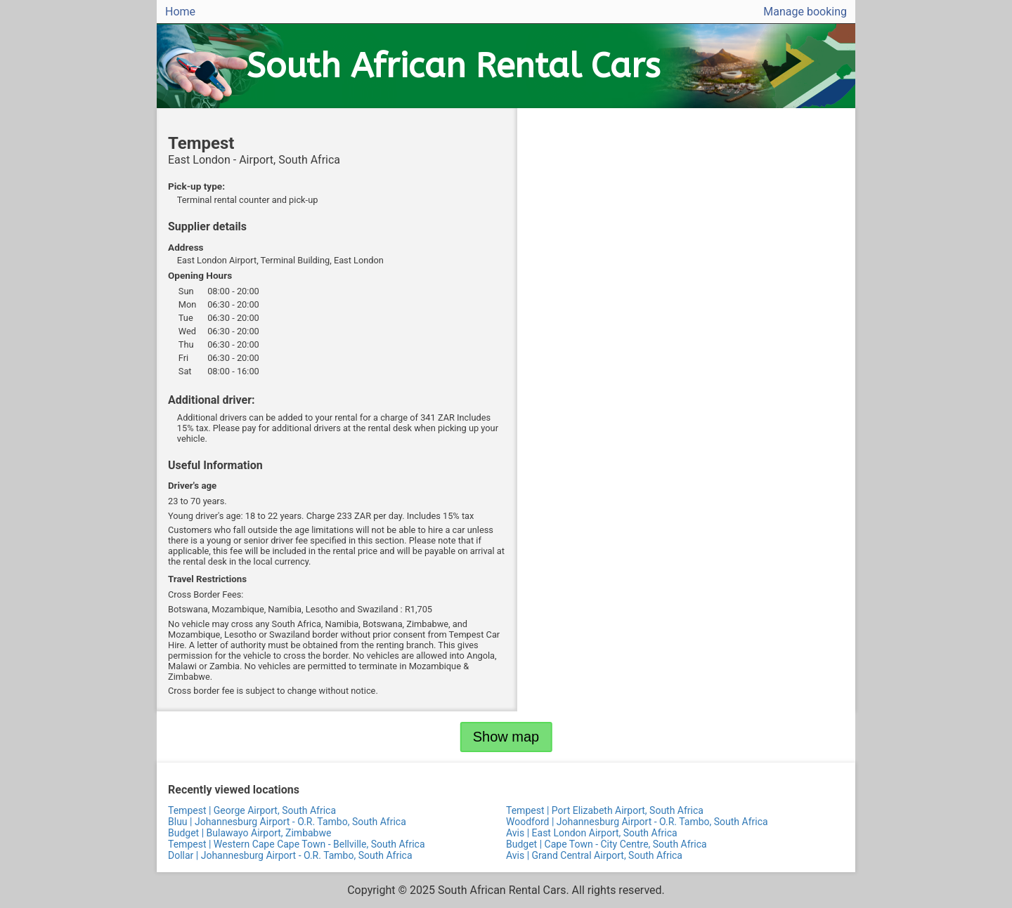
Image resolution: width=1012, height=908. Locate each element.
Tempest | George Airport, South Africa (252, 810)
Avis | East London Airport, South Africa (591, 832)
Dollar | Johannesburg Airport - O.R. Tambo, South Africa (290, 855)
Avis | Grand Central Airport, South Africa (594, 855)
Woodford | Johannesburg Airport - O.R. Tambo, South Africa (637, 821)
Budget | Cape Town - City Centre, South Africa (606, 844)
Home (180, 11)
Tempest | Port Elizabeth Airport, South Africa (604, 810)
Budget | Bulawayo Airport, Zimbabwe (249, 832)
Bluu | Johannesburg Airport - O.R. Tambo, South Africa (287, 821)
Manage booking (805, 11)
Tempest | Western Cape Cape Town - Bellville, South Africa (296, 844)
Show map (506, 736)
